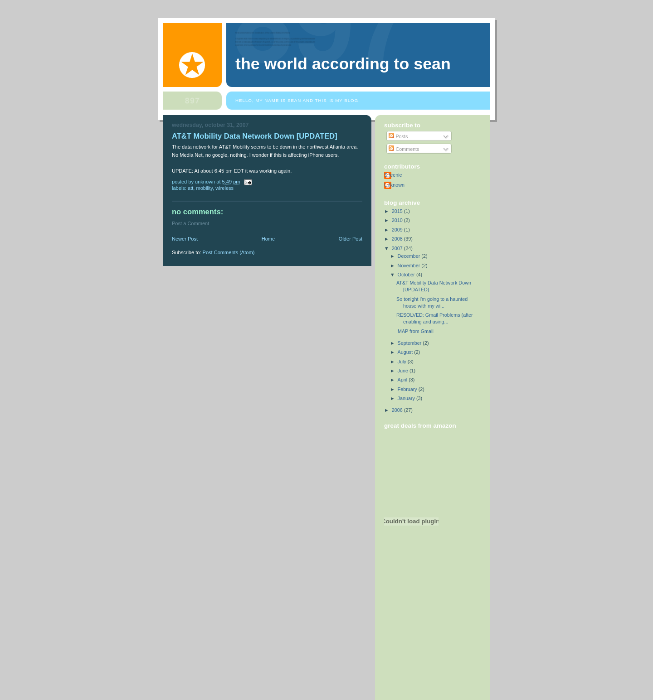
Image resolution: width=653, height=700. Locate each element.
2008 (398, 238)
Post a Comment (190, 223)
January (407, 398)
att (190, 188)
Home (268, 238)
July (403, 361)
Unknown (394, 185)
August (406, 352)
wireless (224, 188)
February (408, 389)
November (410, 265)
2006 (398, 410)
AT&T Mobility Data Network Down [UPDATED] (254, 136)
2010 (398, 220)
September (410, 343)
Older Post (350, 238)
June (403, 370)
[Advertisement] (425, 653)
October (407, 274)
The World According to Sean (343, 64)
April (403, 379)
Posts (398, 136)
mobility (204, 188)
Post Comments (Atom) (229, 252)
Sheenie (393, 175)
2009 (398, 229)
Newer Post (185, 238)
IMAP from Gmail (415, 331)
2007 (398, 248)
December (410, 256)
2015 (398, 211)
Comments (404, 149)
